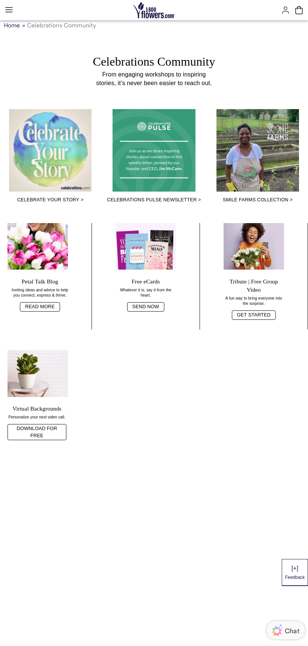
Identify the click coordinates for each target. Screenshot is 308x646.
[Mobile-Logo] (154, 10)
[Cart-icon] (299, 10)
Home (12, 24)
